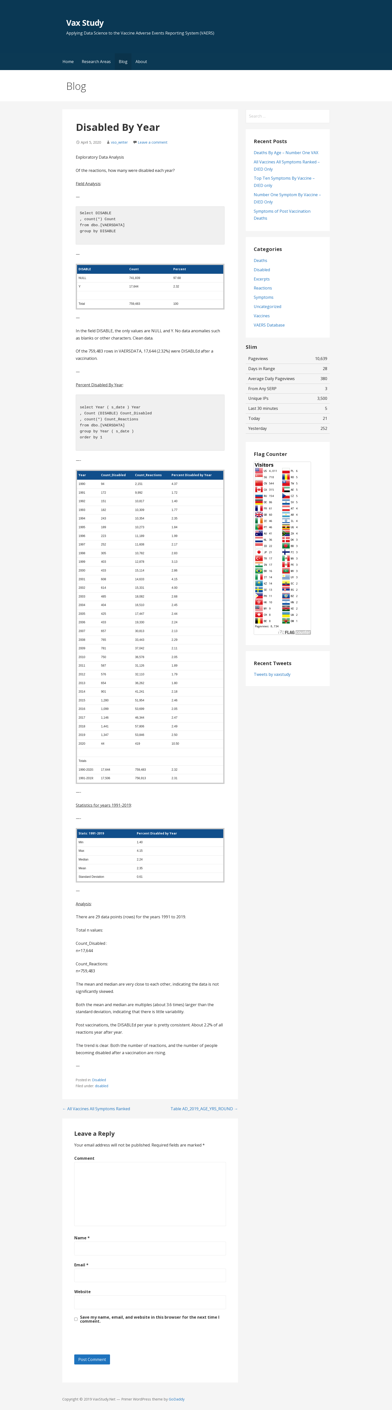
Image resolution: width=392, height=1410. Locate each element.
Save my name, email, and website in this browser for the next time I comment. (150, 1319)
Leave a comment (153, 142)
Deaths (260, 260)
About (141, 61)
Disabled (99, 1079)
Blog (123, 61)
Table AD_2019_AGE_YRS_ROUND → (204, 1108)
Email (81, 1265)
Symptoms (264, 297)
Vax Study (84, 22)
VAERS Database (269, 325)
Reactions (263, 288)
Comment (84, 1158)
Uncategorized (267, 306)
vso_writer (119, 142)
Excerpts (262, 279)
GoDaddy (176, 1399)
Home (68, 61)
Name (82, 1238)
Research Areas (96, 61)
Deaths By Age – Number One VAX (286, 152)
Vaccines (262, 316)
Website (82, 1291)
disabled (101, 1085)
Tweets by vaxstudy (272, 674)
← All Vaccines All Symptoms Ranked (96, 1108)
